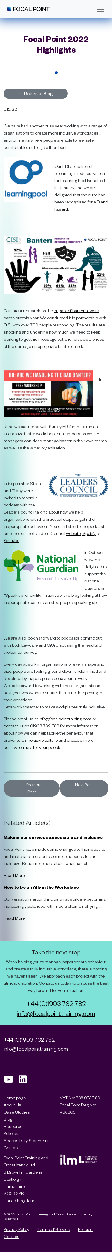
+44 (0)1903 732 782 (56, 1003)
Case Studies (17, 1112)
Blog (8, 1119)
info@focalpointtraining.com (65, 718)
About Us (12, 1105)
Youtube (11, 540)
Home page (15, 1098)
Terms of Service (53, 1229)
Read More (14, 875)
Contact (11, 1147)
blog (75, 595)
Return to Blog (36, 93)
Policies (11, 1133)
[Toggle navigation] (100, 9)
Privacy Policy (16, 1229)
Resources (14, 1126)
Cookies (11, 1236)
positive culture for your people (32, 747)
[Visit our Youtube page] (11, 1081)
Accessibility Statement (26, 1140)
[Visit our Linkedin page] (25, 1081)
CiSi (8, 325)
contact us (14, 726)
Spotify (89, 533)
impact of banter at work (76, 310)
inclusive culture (42, 740)
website (73, 533)
